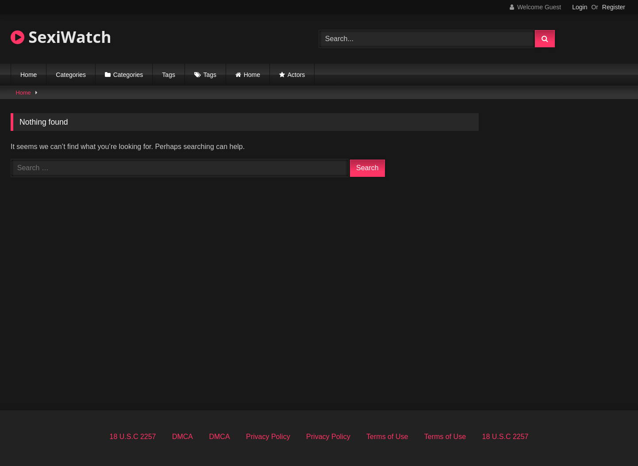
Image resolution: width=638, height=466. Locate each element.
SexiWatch (61, 37)
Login (579, 7)
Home (28, 74)
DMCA (182, 436)
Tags (168, 74)
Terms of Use (387, 436)
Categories (71, 74)
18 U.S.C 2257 (133, 436)
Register (613, 7)
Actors (296, 74)
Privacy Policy (268, 436)
